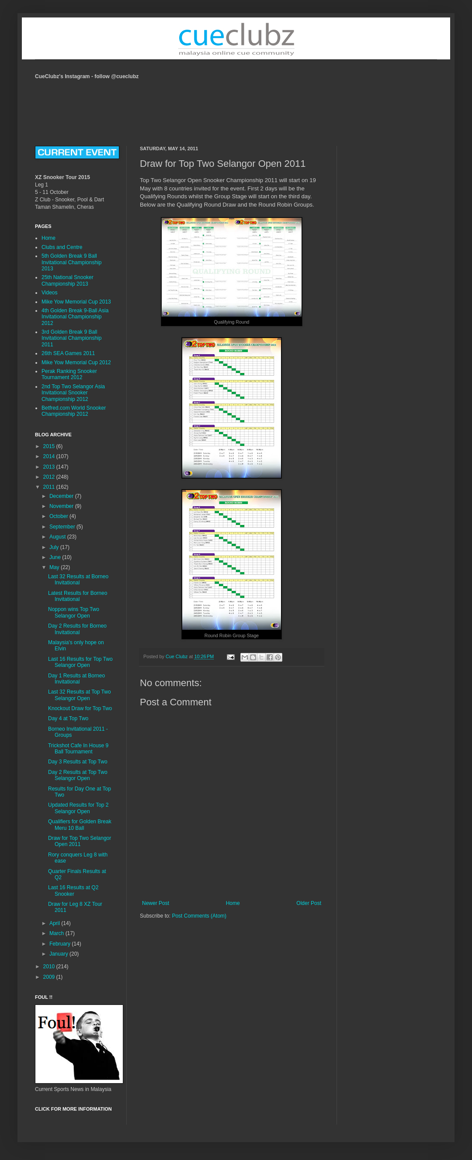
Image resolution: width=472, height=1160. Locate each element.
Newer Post (155, 903)
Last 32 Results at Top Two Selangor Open (79, 695)
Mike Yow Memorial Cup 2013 (76, 302)
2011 (49, 487)
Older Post (308, 903)
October (59, 516)
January (59, 954)
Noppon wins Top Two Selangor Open (73, 612)
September (62, 527)
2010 (49, 966)
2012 (49, 477)
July (54, 547)
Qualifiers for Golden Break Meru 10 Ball (79, 824)
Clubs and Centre (62, 247)
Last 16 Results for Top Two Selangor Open (80, 662)
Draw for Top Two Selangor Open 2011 (79, 841)
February (60, 944)
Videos (49, 293)
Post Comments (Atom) (199, 916)
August (58, 537)
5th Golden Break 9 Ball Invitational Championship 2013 (71, 262)
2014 (49, 456)
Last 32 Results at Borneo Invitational (78, 579)
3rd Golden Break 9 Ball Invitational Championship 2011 (71, 338)
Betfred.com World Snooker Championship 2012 (74, 411)
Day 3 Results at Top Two (78, 762)
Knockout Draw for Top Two (80, 708)
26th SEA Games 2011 (68, 353)
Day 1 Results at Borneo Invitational (76, 679)
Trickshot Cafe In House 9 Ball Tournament (78, 748)
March (57, 933)
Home (233, 903)
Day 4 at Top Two (68, 718)
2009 (49, 977)
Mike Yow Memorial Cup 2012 (76, 362)
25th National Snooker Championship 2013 (68, 280)
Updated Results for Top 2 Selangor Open (78, 808)
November (62, 506)
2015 (49, 446)
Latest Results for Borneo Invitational (77, 596)
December (62, 496)
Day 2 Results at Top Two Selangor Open (78, 775)
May (55, 567)
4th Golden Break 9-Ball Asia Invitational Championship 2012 (75, 316)
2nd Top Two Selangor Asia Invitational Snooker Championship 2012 (73, 392)
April (55, 923)
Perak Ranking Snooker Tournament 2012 (69, 374)
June (55, 557)
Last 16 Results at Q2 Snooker (73, 890)
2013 (49, 467)
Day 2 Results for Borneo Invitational (77, 629)
